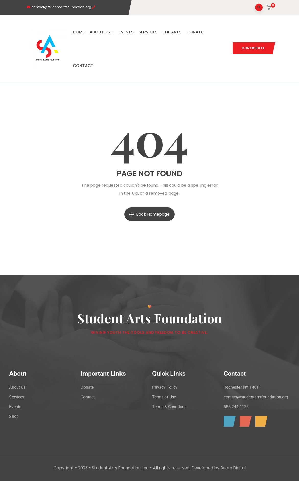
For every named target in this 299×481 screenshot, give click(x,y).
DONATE (195, 32)
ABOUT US (102, 32)
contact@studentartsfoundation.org (61, 7)
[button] (269, 8)
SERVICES (148, 32)
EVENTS (126, 32)
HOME (79, 32)
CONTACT (83, 66)
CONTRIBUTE (253, 48)
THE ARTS (172, 32)
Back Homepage (149, 214)
